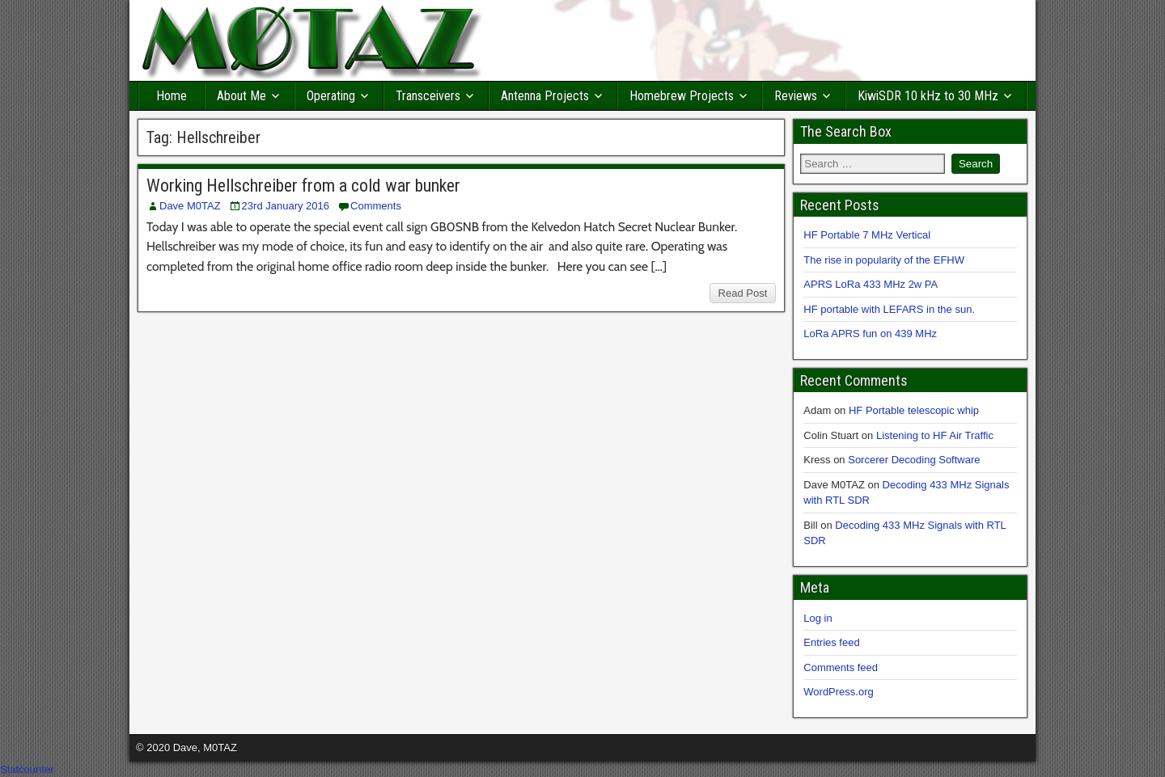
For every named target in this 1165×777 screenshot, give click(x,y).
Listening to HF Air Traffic (934, 435)
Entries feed (831, 642)
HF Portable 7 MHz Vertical (866, 235)
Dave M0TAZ (190, 206)
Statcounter (27, 769)
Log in (817, 618)
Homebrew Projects (681, 95)
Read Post (743, 293)
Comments (375, 206)
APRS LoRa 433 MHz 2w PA (870, 284)
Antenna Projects (545, 95)
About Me (241, 95)
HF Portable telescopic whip (914, 410)
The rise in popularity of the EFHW (883, 260)
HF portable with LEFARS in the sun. (889, 309)
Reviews (795, 95)
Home (171, 95)
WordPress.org (838, 692)
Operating (331, 95)
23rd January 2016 (285, 206)
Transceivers (428, 95)
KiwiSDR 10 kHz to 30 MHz (928, 95)
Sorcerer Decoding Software (914, 460)
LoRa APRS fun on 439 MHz (870, 333)
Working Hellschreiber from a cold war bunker (303, 185)
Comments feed (840, 667)
